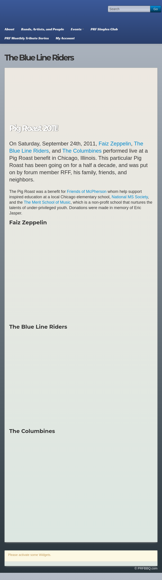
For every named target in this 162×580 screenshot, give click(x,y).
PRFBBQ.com (35, 12)
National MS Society (130, 197)
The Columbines (82, 151)
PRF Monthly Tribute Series (26, 38)
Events (77, 29)
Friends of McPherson (86, 191)
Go (155, 9)
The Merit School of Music (47, 202)
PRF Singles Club (104, 29)
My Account (65, 38)
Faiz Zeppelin (115, 144)
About (9, 29)
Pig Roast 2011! (33, 128)
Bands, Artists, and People (42, 29)
